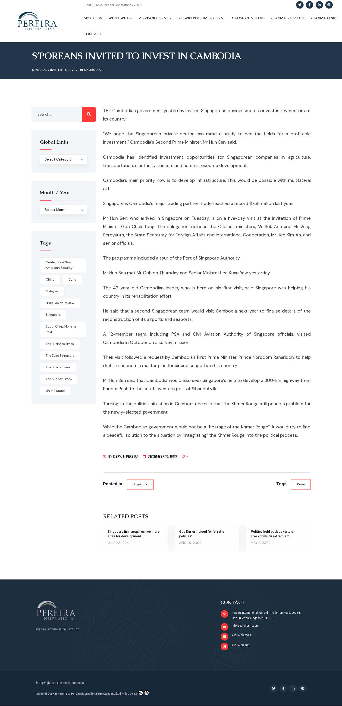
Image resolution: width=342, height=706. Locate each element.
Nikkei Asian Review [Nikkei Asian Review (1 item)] (60, 303)
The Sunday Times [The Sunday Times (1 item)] (59, 379)
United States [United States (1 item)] (56, 391)
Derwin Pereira (125, 456)
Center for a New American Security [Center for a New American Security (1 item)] (59, 265)
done (301, 484)
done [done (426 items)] (72, 280)
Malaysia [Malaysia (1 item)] (52, 291)
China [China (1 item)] (50, 280)
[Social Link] (300, 5)
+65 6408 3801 (241, 645)
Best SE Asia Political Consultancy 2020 (113, 5)
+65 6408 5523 (241, 635)
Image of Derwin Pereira (51, 694)
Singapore (140, 484)
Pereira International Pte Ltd (89, 694)
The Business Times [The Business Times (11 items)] (60, 344)
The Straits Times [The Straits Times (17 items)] (58, 367)
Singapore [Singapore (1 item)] (53, 315)
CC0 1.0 (138, 693)
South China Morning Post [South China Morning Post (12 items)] (61, 329)
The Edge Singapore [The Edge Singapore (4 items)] (60, 356)
